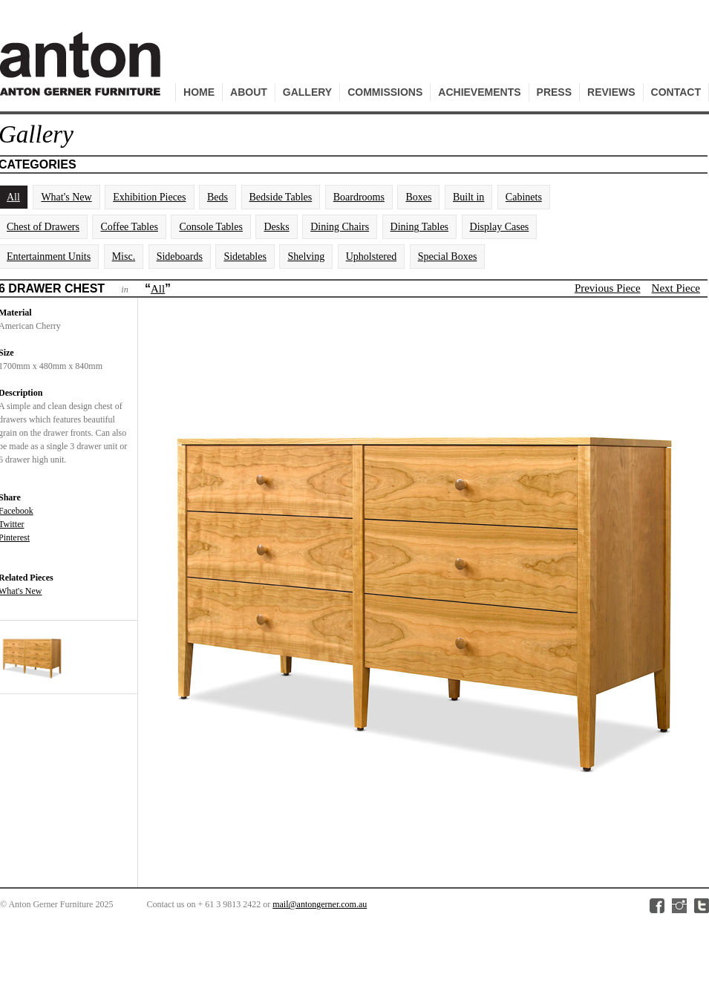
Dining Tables (419, 226)
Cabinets (524, 197)
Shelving (305, 256)
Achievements (479, 92)
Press (554, 92)
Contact (676, 92)
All (158, 289)
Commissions (384, 92)
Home (199, 92)
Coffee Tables (128, 226)
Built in (468, 197)
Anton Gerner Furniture (82, 71)
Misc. (124, 256)
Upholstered (371, 256)
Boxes (418, 197)
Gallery (307, 92)
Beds (217, 197)
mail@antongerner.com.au (319, 904)
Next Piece (676, 288)
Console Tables (210, 226)
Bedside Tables (281, 197)
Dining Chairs (339, 226)
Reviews (611, 92)
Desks (276, 226)
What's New (66, 197)
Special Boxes (447, 256)
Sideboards (180, 256)
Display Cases (499, 226)
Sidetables (245, 256)
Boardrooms (359, 197)
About (248, 92)
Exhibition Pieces (149, 197)
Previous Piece (608, 288)
